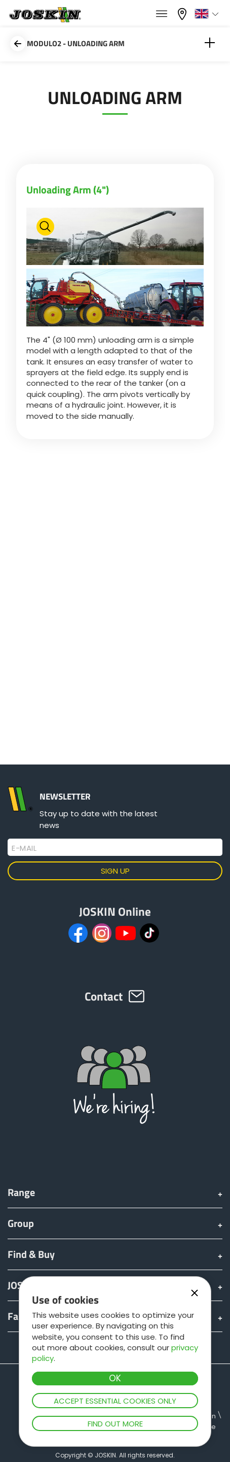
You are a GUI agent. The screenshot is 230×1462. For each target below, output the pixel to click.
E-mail (24, 848)
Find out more (115, 1423)
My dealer (183, 14)
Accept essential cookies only (115, 1400)
